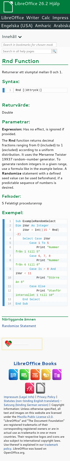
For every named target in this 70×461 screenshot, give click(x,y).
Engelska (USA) (17, 25)
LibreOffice (12, 17)
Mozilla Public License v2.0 (35, 416)
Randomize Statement (19, 325)
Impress (60, 17)
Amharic (43, 25)
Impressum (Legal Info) (19, 396)
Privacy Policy (46, 396)
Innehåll (9, 36)
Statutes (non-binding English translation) (31, 400)
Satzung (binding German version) (26, 404)
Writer (32, 17)
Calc (45, 17)
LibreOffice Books (35, 362)
